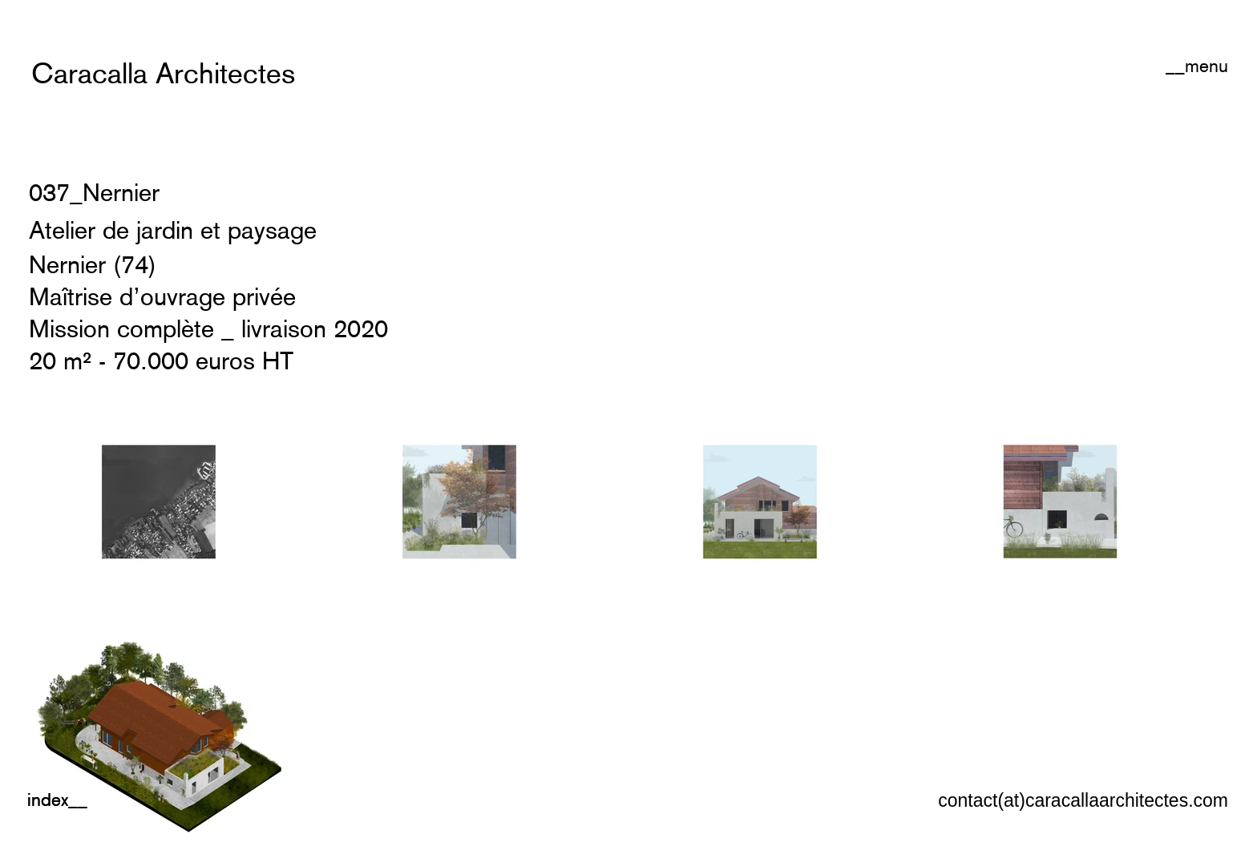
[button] (1197, 65)
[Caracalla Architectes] (163, 74)
